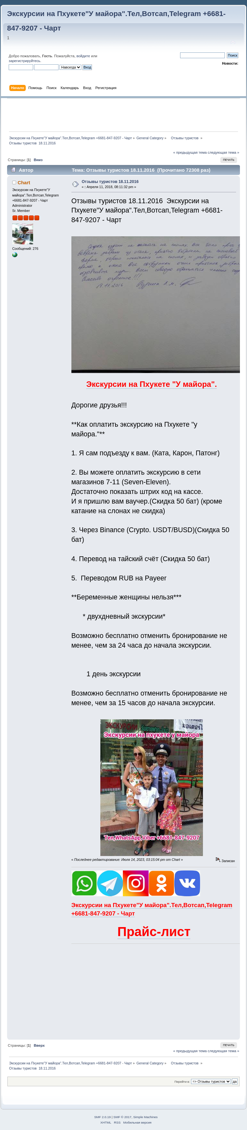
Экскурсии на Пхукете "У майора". (151, 384)
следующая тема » (223, 152)
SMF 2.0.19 (102, 1117)
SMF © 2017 (123, 1117)
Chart (24, 182)
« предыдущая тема (189, 152)
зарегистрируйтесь (24, 61)
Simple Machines (145, 1117)
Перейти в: (182, 1081)
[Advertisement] (124, 114)
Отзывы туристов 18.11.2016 (110, 181)
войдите (83, 56)
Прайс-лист (153, 932)
